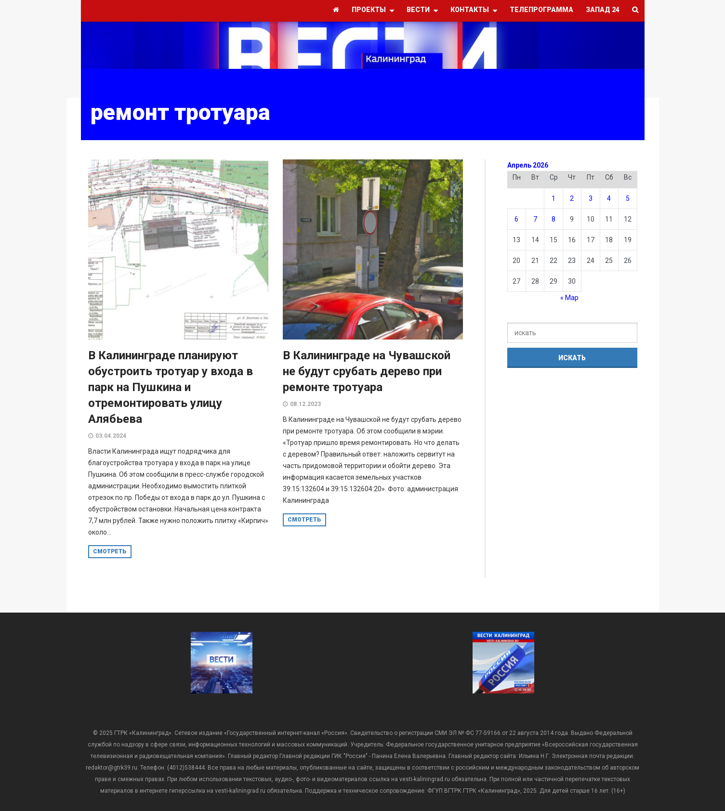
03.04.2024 (110, 435)
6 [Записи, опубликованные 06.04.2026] (516, 219)
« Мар (569, 297)
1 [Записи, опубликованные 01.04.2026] (553, 198)
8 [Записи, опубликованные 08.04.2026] (553, 219)
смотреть (110, 551)
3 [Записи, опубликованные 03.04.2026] (591, 198)
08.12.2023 (305, 404)
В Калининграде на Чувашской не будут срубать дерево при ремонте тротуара (366, 371)
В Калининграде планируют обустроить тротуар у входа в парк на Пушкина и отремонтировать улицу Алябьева (170, 387)
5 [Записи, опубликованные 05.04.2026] (628, 198)
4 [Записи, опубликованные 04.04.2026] (609, 198)
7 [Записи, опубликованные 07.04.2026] (535, 219)
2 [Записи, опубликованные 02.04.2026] (572, 198)
